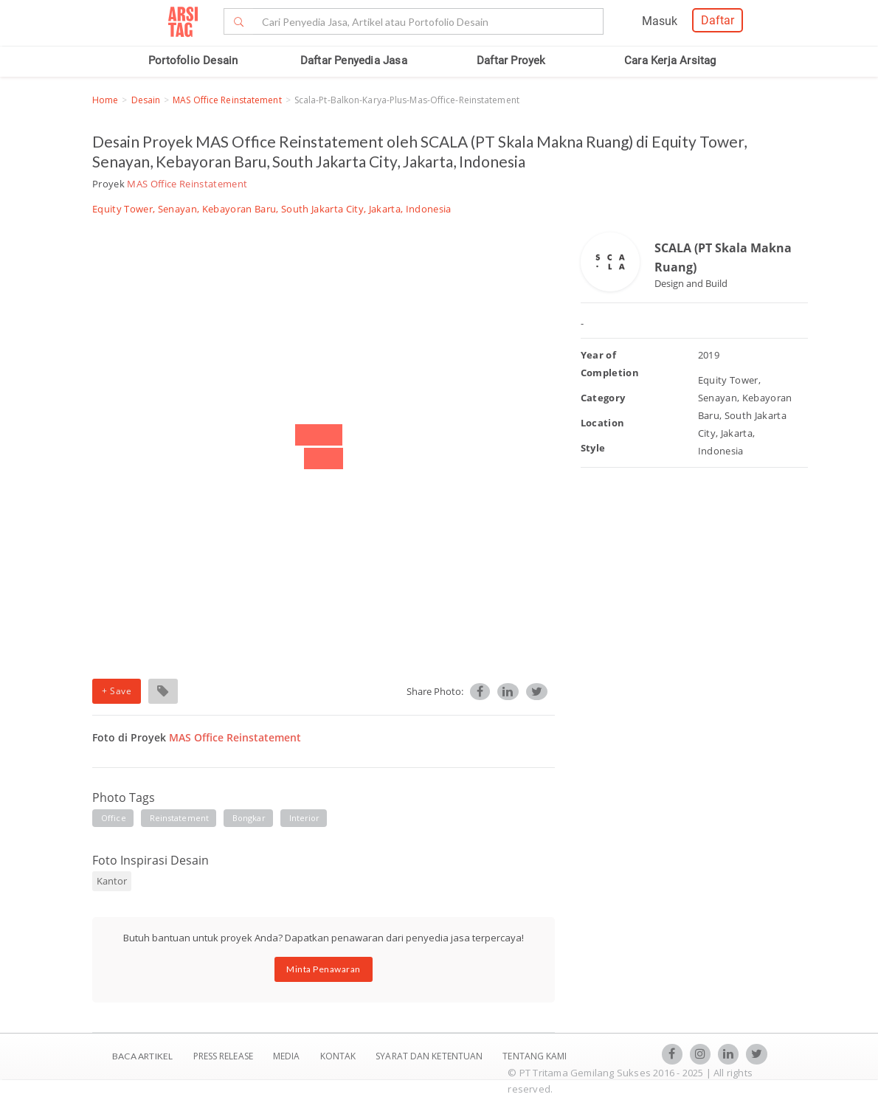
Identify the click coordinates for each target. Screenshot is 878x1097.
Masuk (659, 21)
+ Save (116, 691)
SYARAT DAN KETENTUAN (430, 1056)
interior (304, 817)
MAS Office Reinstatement (227, 100)
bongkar (249, 817)
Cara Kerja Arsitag (670, 60)
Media (288, 1056)
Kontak (339, 1056)
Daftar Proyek (511, 60)
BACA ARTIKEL (142, 1056)
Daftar (717, 20)
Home (105, 100)
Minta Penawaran (323, 969)
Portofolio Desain (193, 60)
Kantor (112, 880)
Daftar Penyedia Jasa (353, 60)
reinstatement (179, 817)
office (113, 817)
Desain (146, 100)
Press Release (222, 1056)
